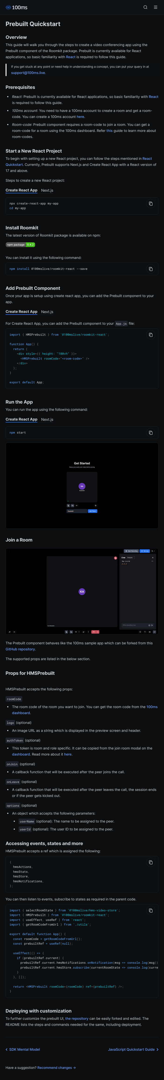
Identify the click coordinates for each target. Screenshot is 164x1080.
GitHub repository (20, 645)
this (109, 130)
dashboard (21, 751)
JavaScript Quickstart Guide (134, 1040)
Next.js (47, 190)
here (80, 116)
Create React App (21, 190)
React (70, 57)
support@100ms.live (28, 72)
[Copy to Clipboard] (150, 203)
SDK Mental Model (22, 1040)
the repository (77, 1009)
